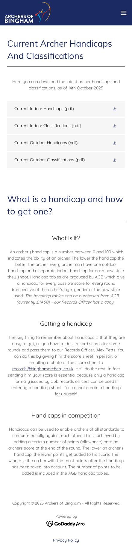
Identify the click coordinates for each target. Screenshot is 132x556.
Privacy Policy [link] (66, 540)
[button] (124, 13)
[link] (28, 12)
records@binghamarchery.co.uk (42, 368)
